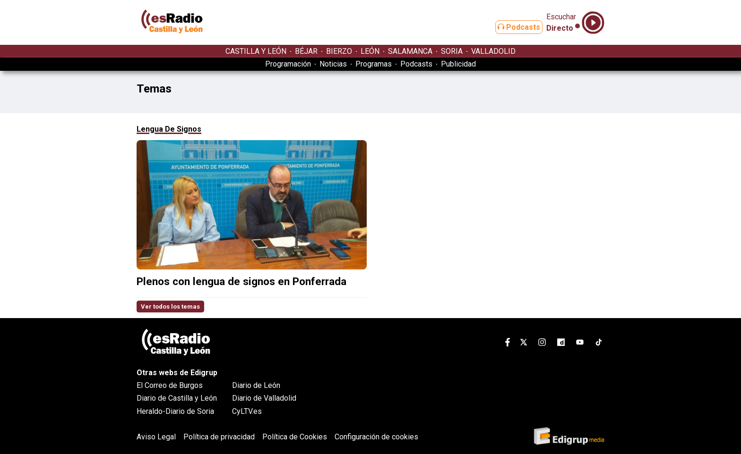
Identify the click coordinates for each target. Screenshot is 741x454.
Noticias (333, 63)
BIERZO (339, 51)
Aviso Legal (156, 436)
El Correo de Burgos (170, 385)
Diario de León (256, 385)
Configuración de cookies (376, 436)
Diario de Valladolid (264, 398)
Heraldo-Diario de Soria (175, 411)
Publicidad (458, 63)
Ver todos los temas (170, 306)
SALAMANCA (410, 51)
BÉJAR (306, 51)
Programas (373, 63)
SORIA (452, 51)
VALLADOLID (493, 51)
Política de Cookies (294, 436)
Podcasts (511, 27)
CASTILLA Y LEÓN (255, 51)
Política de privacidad (219, 436)
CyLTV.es (247, 411)
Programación (288, 63)
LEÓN (370, 51)
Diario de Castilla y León (177, 398)
